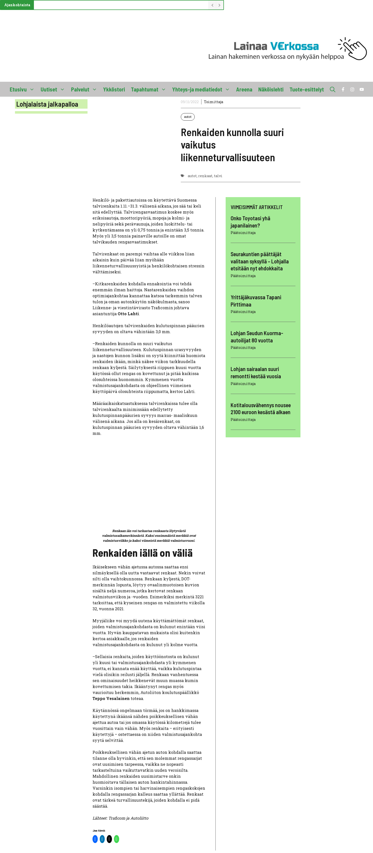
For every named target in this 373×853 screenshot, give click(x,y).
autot (187, 116)
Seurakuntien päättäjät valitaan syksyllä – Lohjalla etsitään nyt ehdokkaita (260, 261)
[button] (332, 89)
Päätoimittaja (243, 232)
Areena (244, 89)
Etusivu (24, 89)
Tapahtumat (150, 89)
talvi (218, 175)
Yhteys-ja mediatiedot (202, 89)
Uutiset (54, 89)
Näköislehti (270, 89)
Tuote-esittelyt (306, 89)
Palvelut (85, 89)
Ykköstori (114, 89)
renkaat (205, 175)
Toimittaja (213, 101)
